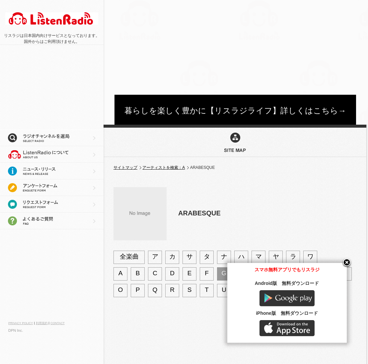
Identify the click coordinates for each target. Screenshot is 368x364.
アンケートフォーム (52, 188)
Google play (301, 313)
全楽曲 (129, 256)
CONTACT (57, 323)
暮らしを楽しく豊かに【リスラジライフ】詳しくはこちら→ (235, 110)
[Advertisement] (220, 46)
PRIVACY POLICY (20, 323)
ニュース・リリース (52, 171)
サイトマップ (125, 167)
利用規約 (42, 323)
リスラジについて (52, 155)
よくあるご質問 (52, 221)
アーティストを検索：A (163, 167)
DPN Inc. (15, 330)
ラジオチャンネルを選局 (52, 138)
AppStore (301, 343)
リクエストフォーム (52, 204)
